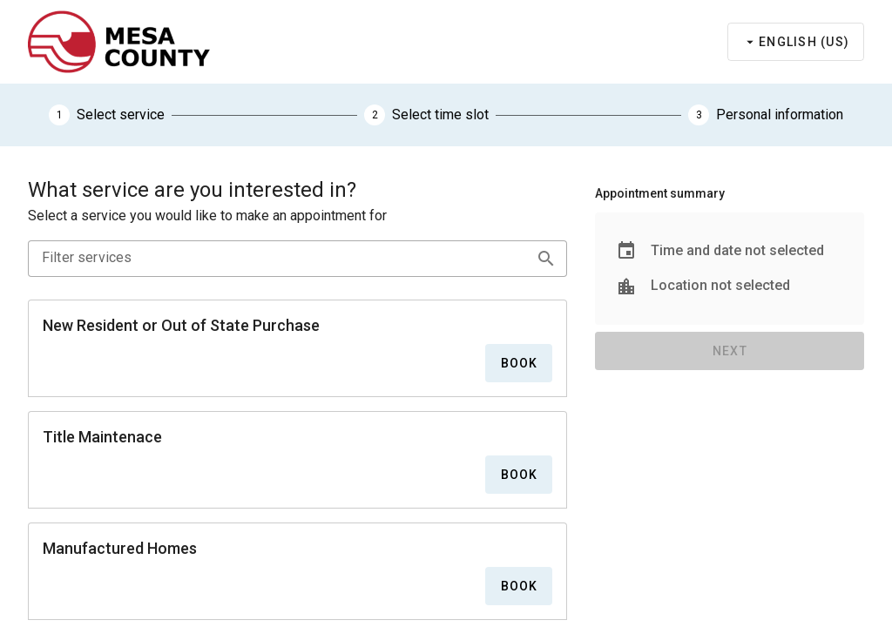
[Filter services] (274, 257)
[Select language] (795, 42)
